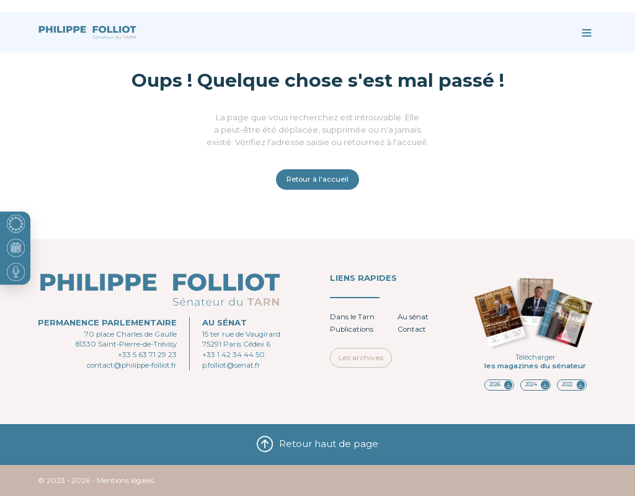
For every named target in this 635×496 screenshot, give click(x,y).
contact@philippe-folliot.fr (132, 365)
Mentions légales (125, 480)
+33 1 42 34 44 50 (233, 354)
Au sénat (413, 316)
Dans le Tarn (352, 316)
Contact (411, 329)
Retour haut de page (318, 444)
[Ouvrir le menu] (586, 32)
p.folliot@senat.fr (231, 365)
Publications (351, 329)
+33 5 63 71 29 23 (147, 354)
